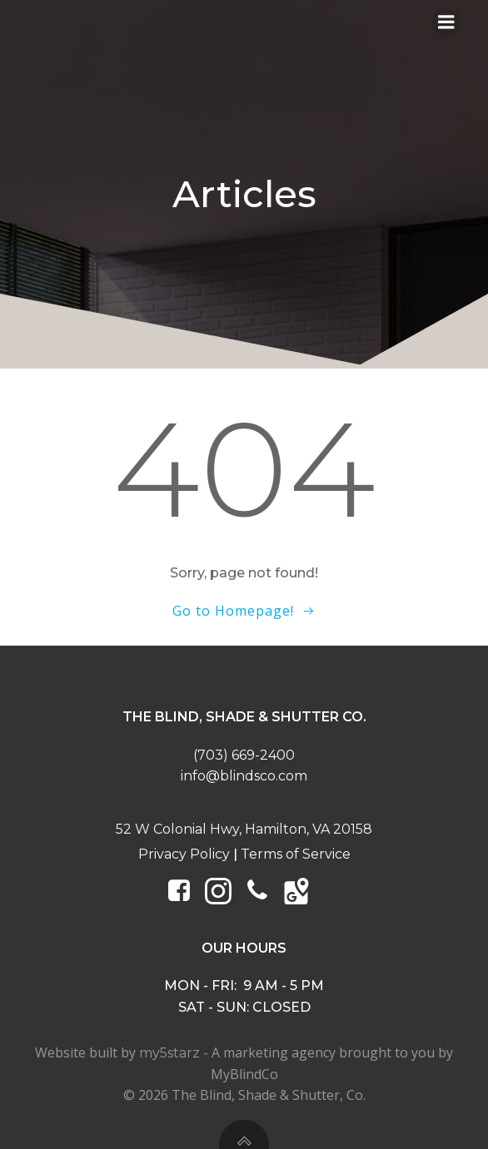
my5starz (169, 1053)
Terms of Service (296, 854)
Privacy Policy (184, 854)
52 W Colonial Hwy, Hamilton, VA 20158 (244, 829)
